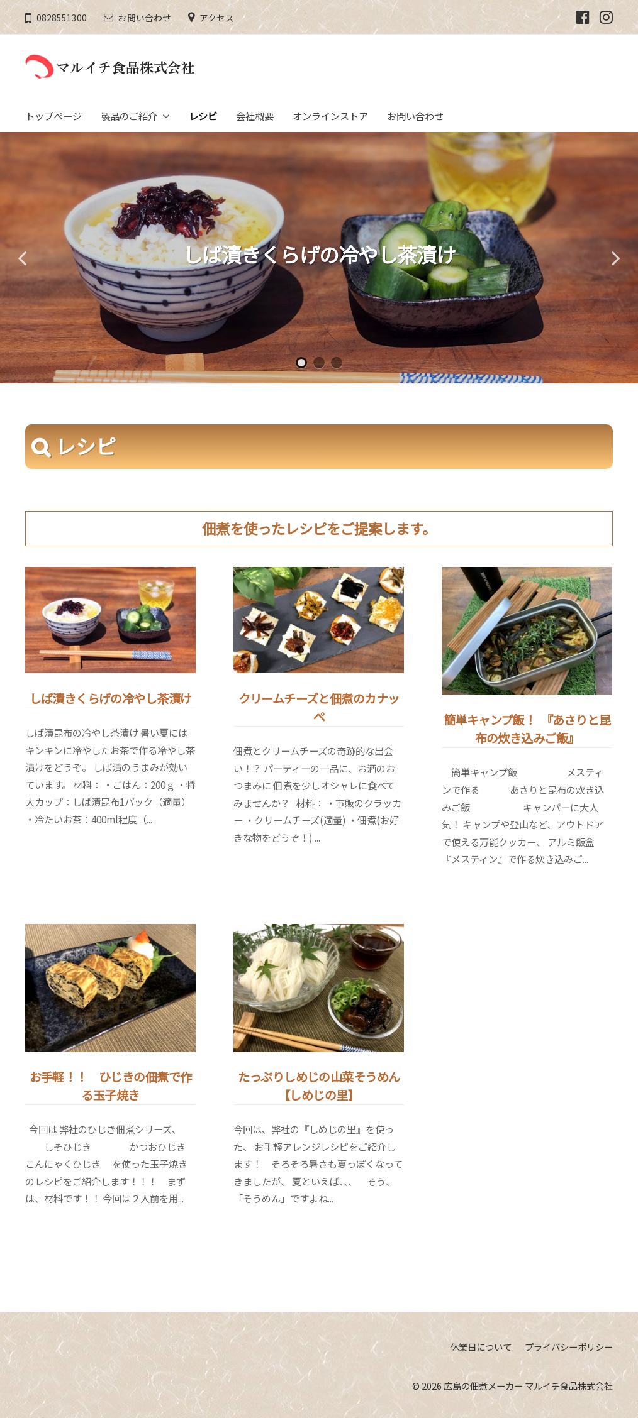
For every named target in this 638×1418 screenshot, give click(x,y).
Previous (22, 257)
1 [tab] (301, 362)
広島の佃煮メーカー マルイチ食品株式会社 (528, 1385)
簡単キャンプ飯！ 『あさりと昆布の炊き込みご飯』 (527, 729)
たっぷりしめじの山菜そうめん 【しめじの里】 (353, 1086)
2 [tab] (319, 362)
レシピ (203, 116)
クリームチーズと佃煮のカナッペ (319, 707)
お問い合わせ (144, 17)
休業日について (481, 1346)
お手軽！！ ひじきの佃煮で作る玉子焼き (111, 1086)
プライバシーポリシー (569, 1346)
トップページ (53, 116)
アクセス (216, 17)
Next (616, 257)
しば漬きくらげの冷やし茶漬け (319, 253)
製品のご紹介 (129, 116)
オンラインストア (330, 116)
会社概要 (255, 116)
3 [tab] (336, 362)
